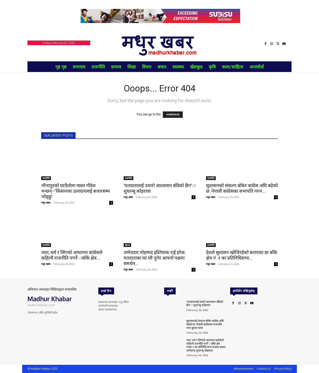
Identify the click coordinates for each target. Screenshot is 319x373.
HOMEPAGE (172, 114)
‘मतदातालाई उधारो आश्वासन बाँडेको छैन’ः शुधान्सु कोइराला (204, 303)
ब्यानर (127, 245)
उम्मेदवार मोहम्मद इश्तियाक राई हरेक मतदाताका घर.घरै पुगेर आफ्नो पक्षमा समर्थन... (154, 258)
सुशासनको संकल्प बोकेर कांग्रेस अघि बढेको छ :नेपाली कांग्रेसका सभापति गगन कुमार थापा (205, 324)
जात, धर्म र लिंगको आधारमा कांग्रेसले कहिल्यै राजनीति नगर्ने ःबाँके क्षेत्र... (71, 255)
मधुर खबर (46, 202)
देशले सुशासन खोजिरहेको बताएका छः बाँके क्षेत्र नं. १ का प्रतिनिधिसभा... (241, 255)
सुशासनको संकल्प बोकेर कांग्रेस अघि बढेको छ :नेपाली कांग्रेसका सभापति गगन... (242, 188)
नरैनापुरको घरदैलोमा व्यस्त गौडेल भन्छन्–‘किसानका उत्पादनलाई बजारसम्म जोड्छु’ (75, 191)
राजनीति (46, 178)
